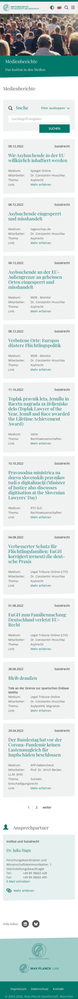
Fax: (9, 877)
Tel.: (9, 873)
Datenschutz (39, 989)
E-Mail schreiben (18, 881)
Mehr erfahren (41, 185)
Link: (11, 185)
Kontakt (58, 989)
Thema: (13, 180)
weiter (47, 807)
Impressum (18, 989)
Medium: (14, 171)
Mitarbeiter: (16, 175)
